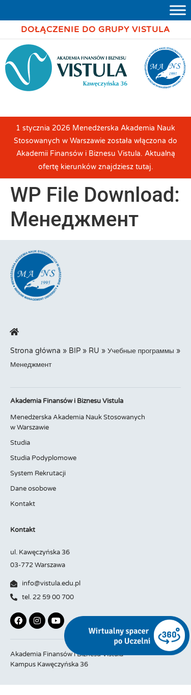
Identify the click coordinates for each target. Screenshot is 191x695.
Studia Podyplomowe (43, 458)
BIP (74, 351)
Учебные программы (140, 351)
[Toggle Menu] (178, 10)
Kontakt (22, 504)
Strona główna (35, 351)
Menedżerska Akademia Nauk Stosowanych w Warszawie (77, 422)
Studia (20, 443)
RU (94, 351)
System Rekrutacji (38, 473)
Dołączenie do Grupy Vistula (95, 29)
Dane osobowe (33, 489)
